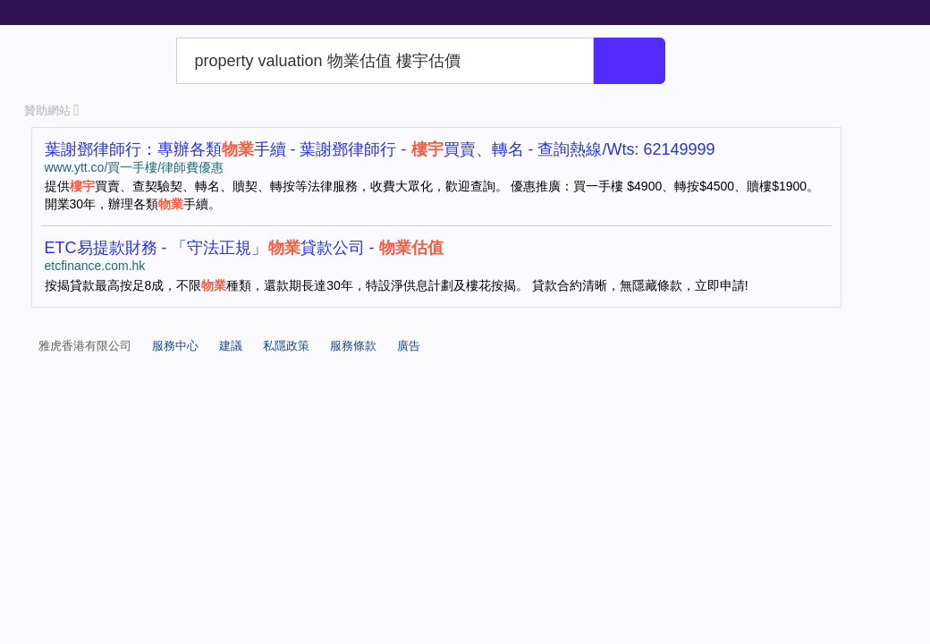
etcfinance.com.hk (95, 265)
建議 (230, 345)
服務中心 (175, 345)
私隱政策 (286, 345)
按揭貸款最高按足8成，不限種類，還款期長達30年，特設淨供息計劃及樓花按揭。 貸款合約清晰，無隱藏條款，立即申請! (396, 285)
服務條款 (353, 345)
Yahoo (97, 61)
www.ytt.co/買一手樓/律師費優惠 (134, 167)
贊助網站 (52, 110)
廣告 (408, 345)
